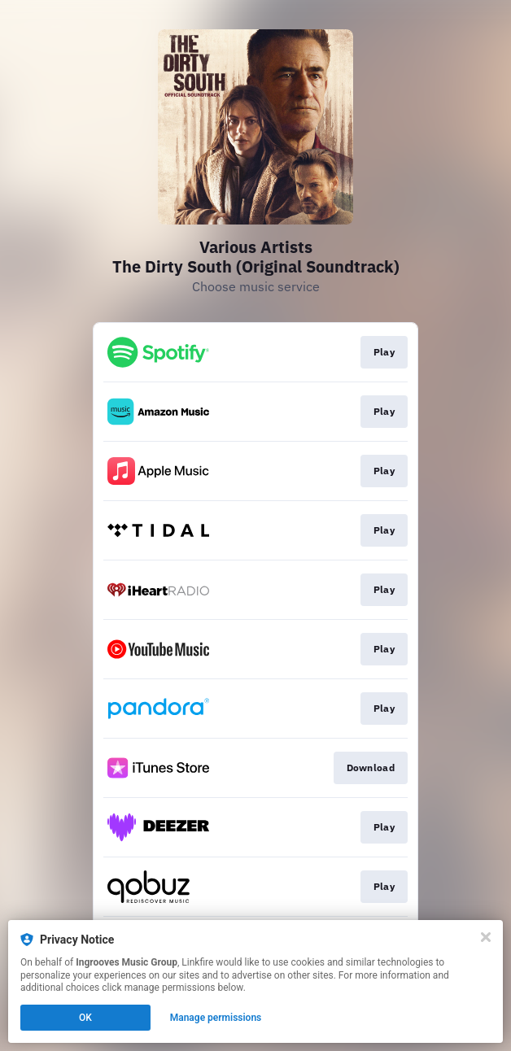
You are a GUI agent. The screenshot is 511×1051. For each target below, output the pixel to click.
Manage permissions (216, 1017)
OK (85, 1017)
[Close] (486, 937)
